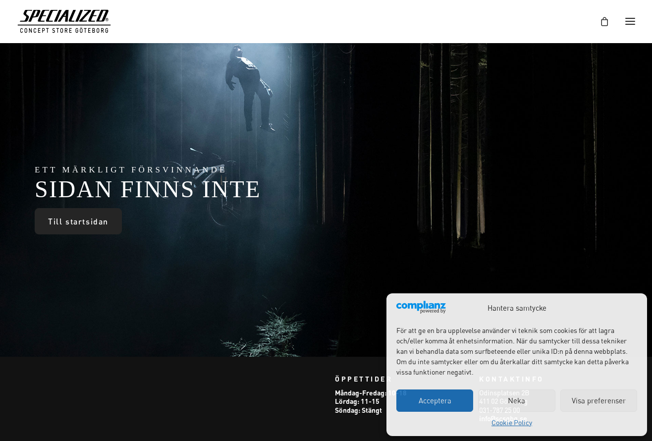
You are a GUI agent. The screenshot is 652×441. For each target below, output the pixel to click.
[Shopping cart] (600, 21)
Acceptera (435, 400)
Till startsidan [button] (78, 221)
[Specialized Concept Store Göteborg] (64, 21)
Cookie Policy (511, 422)
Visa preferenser (599, 400)
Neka (516, 400)
